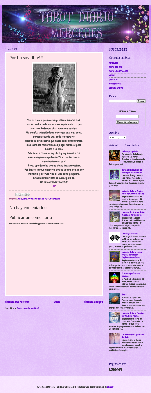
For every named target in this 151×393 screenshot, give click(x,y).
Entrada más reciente (17, 302)
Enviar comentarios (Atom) (28, 308)
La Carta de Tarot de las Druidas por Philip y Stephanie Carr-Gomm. (132, 255)
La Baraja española (130, 151)
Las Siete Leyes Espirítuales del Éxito (133, 335)
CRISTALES (113, 79)
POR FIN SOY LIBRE (52, 198)
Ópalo (124, 294)
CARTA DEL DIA (115, 67)
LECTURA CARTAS (116, 87)
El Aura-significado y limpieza (131, 274)
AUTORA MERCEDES (36, 198)
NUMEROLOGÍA (115, 83)
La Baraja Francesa (130, 233)
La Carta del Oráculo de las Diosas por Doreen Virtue (133, 213)
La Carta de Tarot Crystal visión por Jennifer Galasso (133, 192)
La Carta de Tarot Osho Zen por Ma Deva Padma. (133, 314)
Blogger (110, 387)
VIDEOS (112, 75)
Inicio (57, 302)
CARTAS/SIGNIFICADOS (118, 71)
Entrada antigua (93, 302)
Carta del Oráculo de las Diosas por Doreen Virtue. (132, 171)
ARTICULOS (22, 198)
